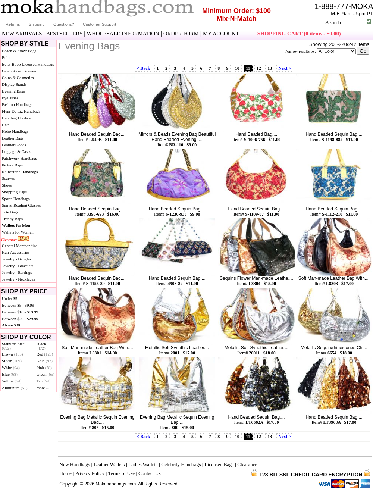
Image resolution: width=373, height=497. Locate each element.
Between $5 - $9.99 (18, 305)
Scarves (8, 178)
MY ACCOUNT (221, 34)
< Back (143, 68)
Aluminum (15, 387)
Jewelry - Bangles (16, 259)
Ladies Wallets (142, 464)
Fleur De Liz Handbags (21, 111)
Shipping (37, 24)
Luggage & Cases (16, 151)
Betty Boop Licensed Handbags (28, 64)
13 (269, 68)
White (11, 367)
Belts (6, 57)
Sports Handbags (16, 198)
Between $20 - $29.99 (20, 318)
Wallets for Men (16, 225)
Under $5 (9, 298)
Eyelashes (10, 98)
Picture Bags (12, 165)
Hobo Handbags (15, 131)
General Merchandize (19, 245)
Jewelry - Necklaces (18, 279)
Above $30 (11, 325)
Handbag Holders (16, 118)
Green (45, 374)
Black (41, 345)
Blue (10, 374)
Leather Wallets (109, 464)
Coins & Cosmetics (18, 77)
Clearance (9, 239)
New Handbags (74, 464)
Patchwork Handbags (19, 158)
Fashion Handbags (17, 104)
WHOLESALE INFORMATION (123, 34)
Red (45, 354)
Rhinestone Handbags (20, 171)
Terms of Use (121, 473)
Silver (12, 361)
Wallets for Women (18, 232)
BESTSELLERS (64, 34)
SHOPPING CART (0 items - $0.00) (299, 34)
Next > (285, 68)
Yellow (11, 381)
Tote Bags (10, 212)
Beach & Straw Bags (19, 51)
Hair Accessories (15, 252)
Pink (44, 367)
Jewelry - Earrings (17, 272)
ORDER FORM (181, 34)
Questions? (63, 24)
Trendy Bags (12, 218)
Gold (45, 361)
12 (259, 68)
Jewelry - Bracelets (17, 265)
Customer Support (99, 24)
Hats (5, 124)
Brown (12, 354)
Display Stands (14, 84)
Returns (13, 24)
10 (237, 68)
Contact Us (149, 473)
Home (65, 473)
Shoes (7, 185)
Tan (43, 381)
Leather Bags (12, 138)
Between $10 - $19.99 (20, 312)
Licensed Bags (218, 464)
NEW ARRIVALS (22, 34)
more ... (43, 387)
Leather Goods (14, 145)
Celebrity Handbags (181, 464)
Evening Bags (13, 91)
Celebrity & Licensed (19, 71)
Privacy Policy (89, 473)
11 (248, 68)
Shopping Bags (14, 192)
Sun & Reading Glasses (21, 205)
